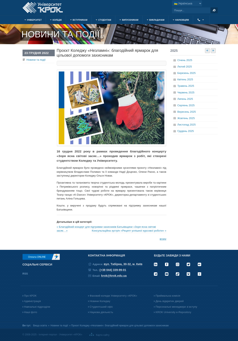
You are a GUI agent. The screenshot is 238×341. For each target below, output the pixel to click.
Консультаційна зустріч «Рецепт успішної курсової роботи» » (129, 230)
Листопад (186, 124)
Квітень (185, 79)
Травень (185, 85)
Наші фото (30, 312)
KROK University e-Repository (173, 312)
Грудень (185, 131)
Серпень (186, 105)
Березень (186, 73)
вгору (163, 238)
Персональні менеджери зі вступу (176, 306)
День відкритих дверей (170, 301)
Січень (184, 60)
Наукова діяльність (101, 312)
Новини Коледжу (100, 301)
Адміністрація (32, 301)
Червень (186, 92)
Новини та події (36, 59)
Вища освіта (40, 325)
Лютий (184, 66)
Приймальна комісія (168, 295)
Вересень (186, 111)
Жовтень (186, 118)
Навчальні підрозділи (37, 306)
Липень (185, 98)
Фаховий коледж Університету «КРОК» (113, 295)
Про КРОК (30, 295)
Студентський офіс (101, 306)
